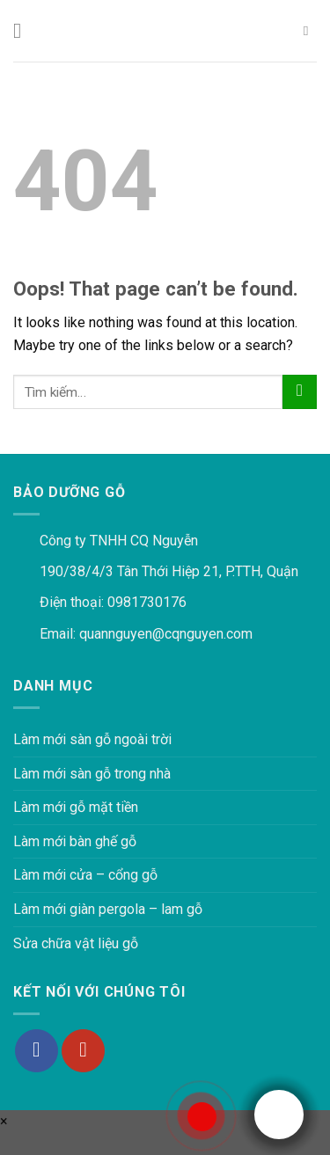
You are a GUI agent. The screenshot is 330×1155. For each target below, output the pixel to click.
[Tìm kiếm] (310, 31)
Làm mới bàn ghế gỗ (74, 841)
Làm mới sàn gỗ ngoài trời (92, 739)
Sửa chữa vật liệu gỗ (75, 943)
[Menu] (23, 30)
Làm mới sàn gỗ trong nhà (92, 773)
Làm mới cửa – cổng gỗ (85, 874)
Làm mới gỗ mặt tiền (75, 807)
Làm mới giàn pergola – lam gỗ (107, 909)
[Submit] (299, 392)
